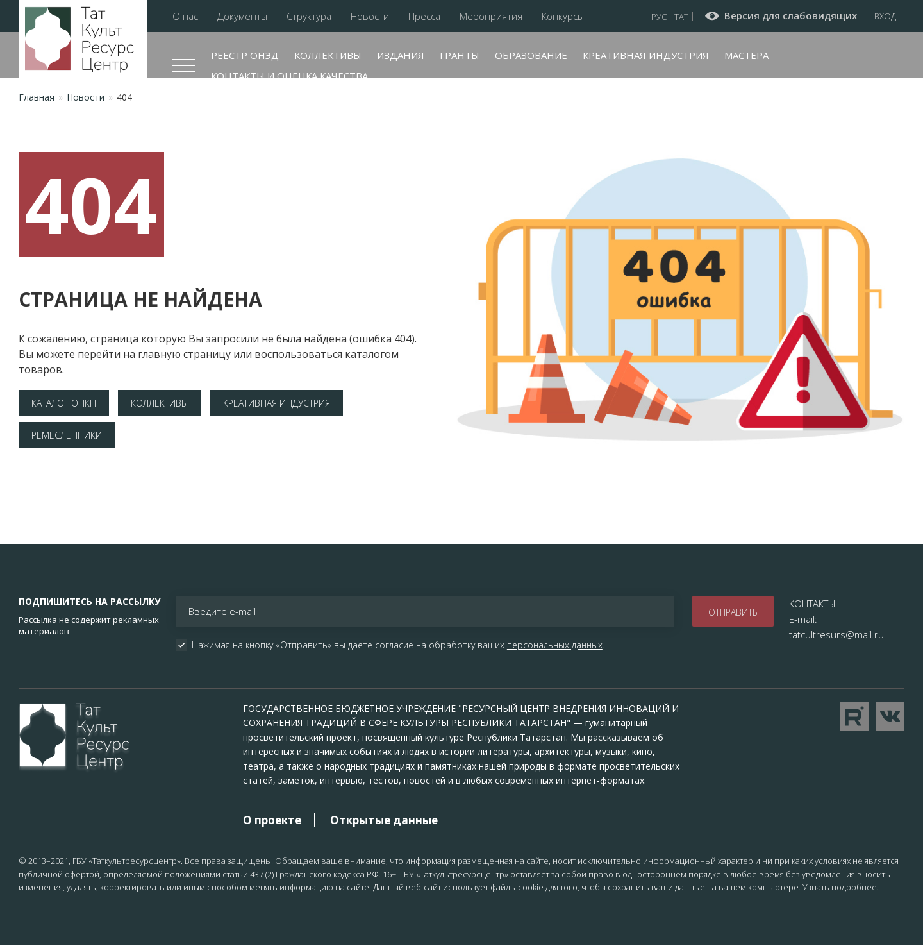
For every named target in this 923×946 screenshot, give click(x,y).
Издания (400, 55)
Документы (242, 16)
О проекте (272, 820)
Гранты (459, 55)
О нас (185, 16)
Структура (309, 16)
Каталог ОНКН (63, 403)
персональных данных (555, 645)
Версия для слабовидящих (790, 16)
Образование (531, 55)
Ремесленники (66, 435)
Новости (370, 16)
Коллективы (328, 55)
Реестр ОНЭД (245, 55)
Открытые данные (384, 820)
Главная (36, 97)
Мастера (746, 55)
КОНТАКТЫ (812, 603)
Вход (885, 16)
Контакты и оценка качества (289, 75)
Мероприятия (491, 16)
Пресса (424, 16)
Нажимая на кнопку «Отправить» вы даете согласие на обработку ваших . (398, 645)
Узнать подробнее (839, 887)
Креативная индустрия (646, 55)
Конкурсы (563, 16)
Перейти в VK (890, 716)
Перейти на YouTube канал (854, 716)
